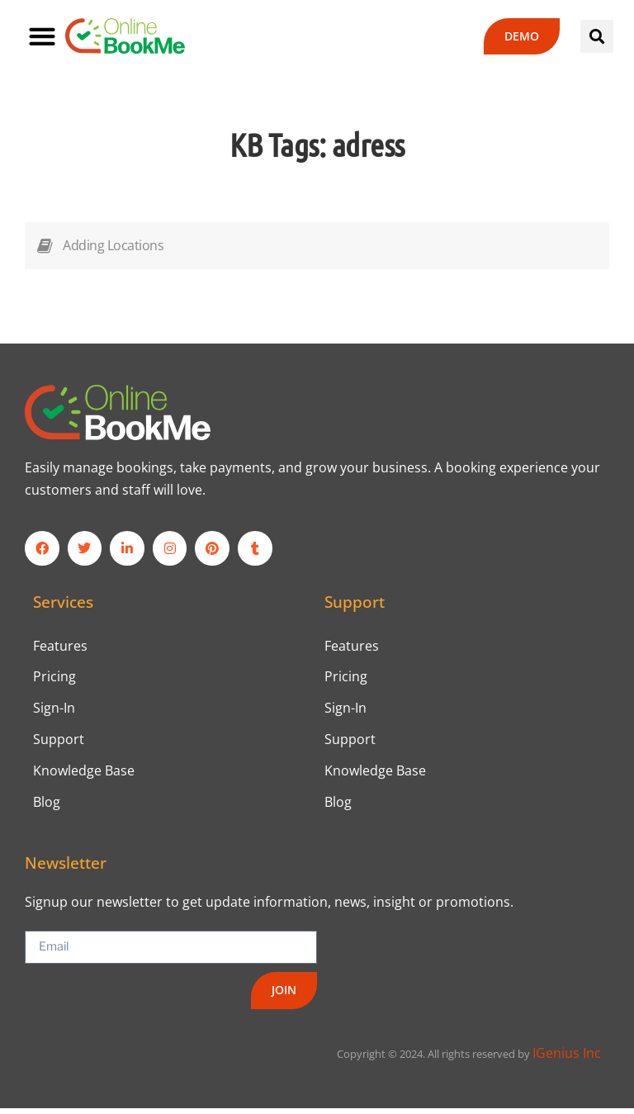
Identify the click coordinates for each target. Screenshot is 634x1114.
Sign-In (54, 711)
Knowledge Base (84, 775)
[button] (42, 36)
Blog (46, 808)
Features (60, 647)
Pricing (54, 679)
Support (58, 743)
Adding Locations (113, 245)
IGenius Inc (566, 1059)
